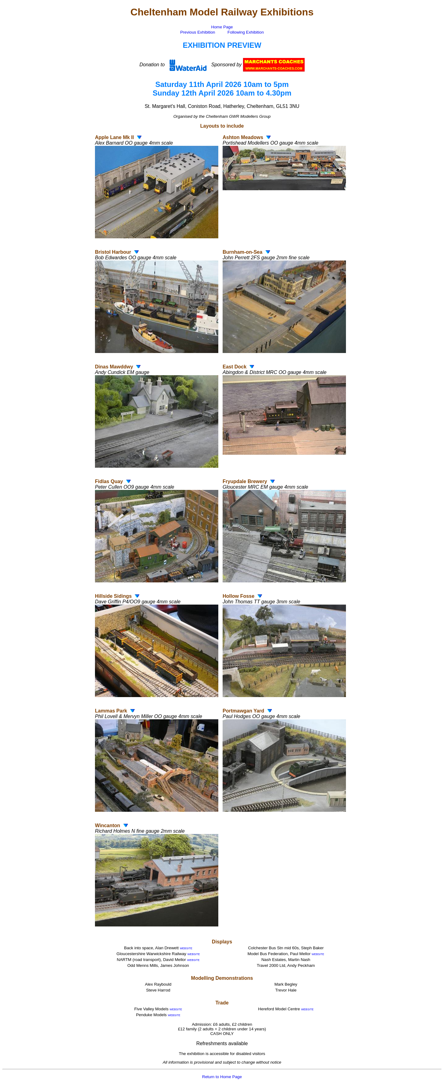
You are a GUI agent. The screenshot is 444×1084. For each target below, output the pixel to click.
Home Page (222, 27)
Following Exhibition (246, 32)
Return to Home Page (222, 1076)
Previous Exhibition (197, 32)
